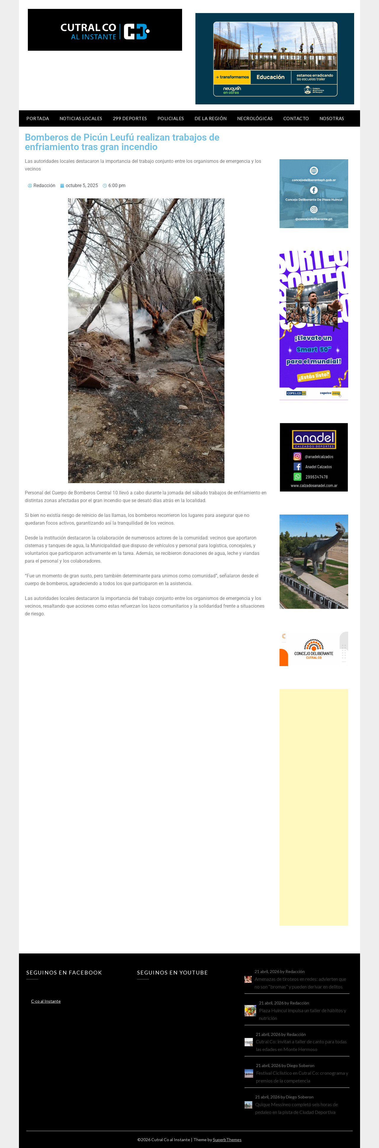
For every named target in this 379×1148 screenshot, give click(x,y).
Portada (37, 118)
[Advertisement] (314, 807)
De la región (211, 118)
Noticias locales (81, 118)
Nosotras (331, 118)
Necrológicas (255, 118)
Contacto (296, 118)
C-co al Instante (46, 1001)
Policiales (171, 118)
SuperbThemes (227, 1139)
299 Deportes (130, 118)
